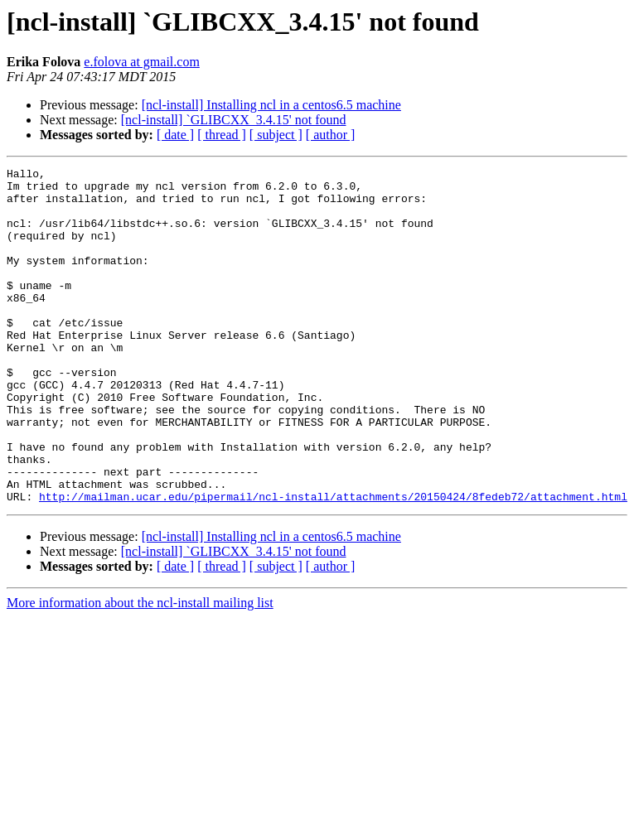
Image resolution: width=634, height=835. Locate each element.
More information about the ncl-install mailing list (140, 670)
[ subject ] (275, 135)
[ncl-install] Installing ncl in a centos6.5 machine (271, 105)
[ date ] (175, 135)
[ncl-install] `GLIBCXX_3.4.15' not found (233, 120)
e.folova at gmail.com (142, 62)
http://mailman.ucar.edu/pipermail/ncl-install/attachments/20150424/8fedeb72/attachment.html (333, 563)
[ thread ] (221, 135)
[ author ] (331, 135)
